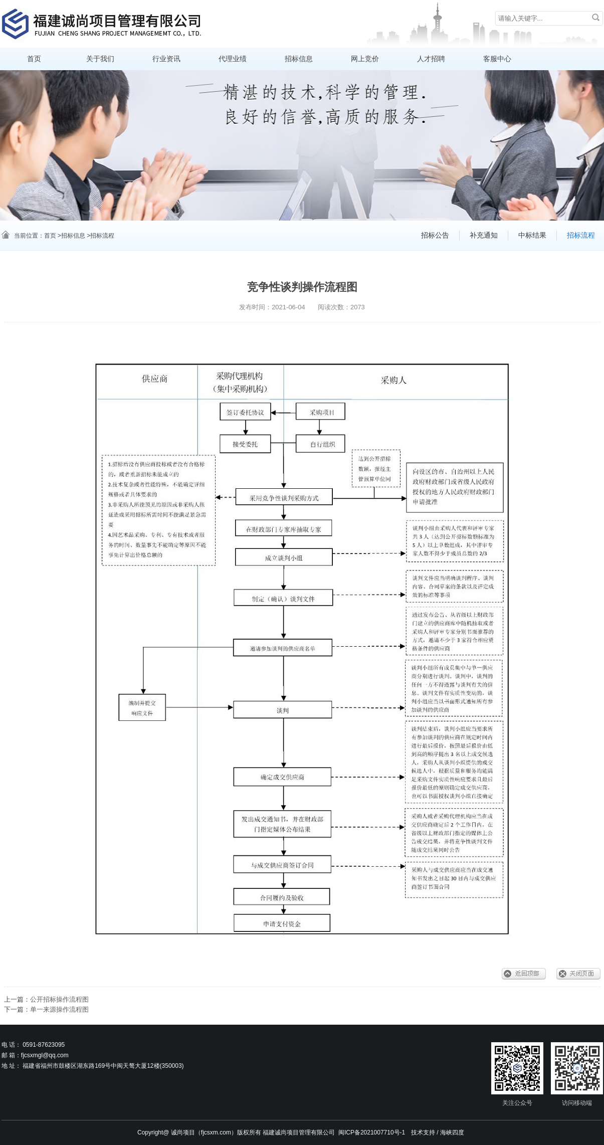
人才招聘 (431, 59)
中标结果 (532, 235)
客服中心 (497, 59)
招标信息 (299, 59)
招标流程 (581, 235)
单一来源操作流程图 (59, 1009)
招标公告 (435, 235)
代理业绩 (233, 59)
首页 (34, 59)
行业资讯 (166, 59)
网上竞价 (365, 59)
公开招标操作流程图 (59, 999)
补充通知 (484, 235)
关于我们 (100, 59)
